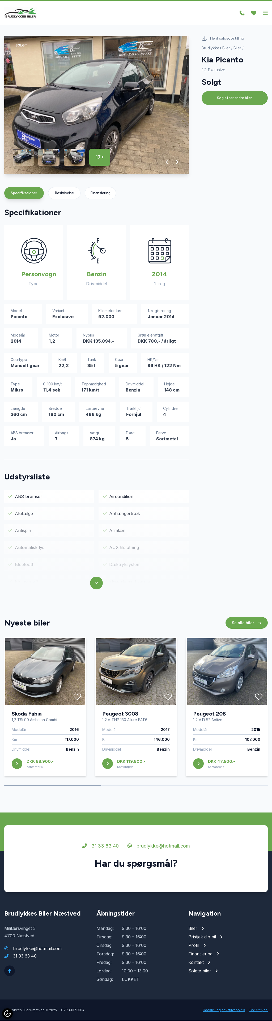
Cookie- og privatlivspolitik (224, 1010)
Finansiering (100, 193)
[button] (167, 162)
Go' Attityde (258, 1010)
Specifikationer (24, 193)
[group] (96, 105)
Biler (237, 48)
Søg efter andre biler (234, 98)
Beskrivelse (64, 193)
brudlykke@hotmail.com (158, 846)
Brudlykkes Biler (216, 48)
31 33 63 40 (100, 846)
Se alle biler (246, 623)
